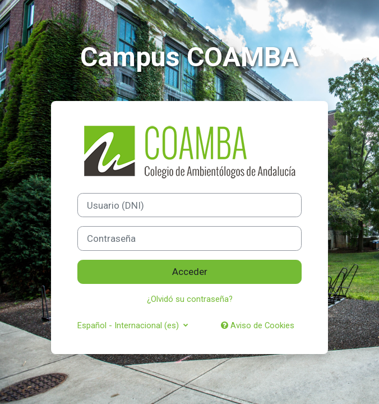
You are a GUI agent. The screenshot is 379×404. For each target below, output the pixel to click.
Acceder (189, 271)
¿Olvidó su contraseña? (190, 299)
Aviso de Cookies (257, 325)
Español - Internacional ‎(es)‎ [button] (129, 325)
